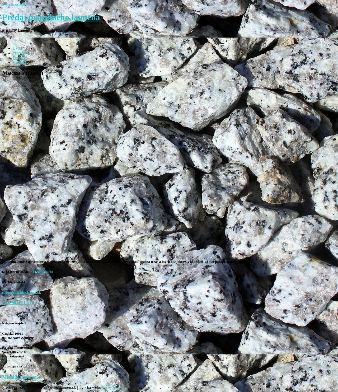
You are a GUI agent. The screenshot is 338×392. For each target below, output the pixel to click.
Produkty (20, 53)
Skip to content (15, 4)
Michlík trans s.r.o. (22, 377)
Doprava (20, 57)
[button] (152, 231)
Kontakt (19, 62)
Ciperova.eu (112, 387)
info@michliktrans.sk (21, 292)
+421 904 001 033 (17, 302)
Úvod (17, 48)
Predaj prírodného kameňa (51, 17)
